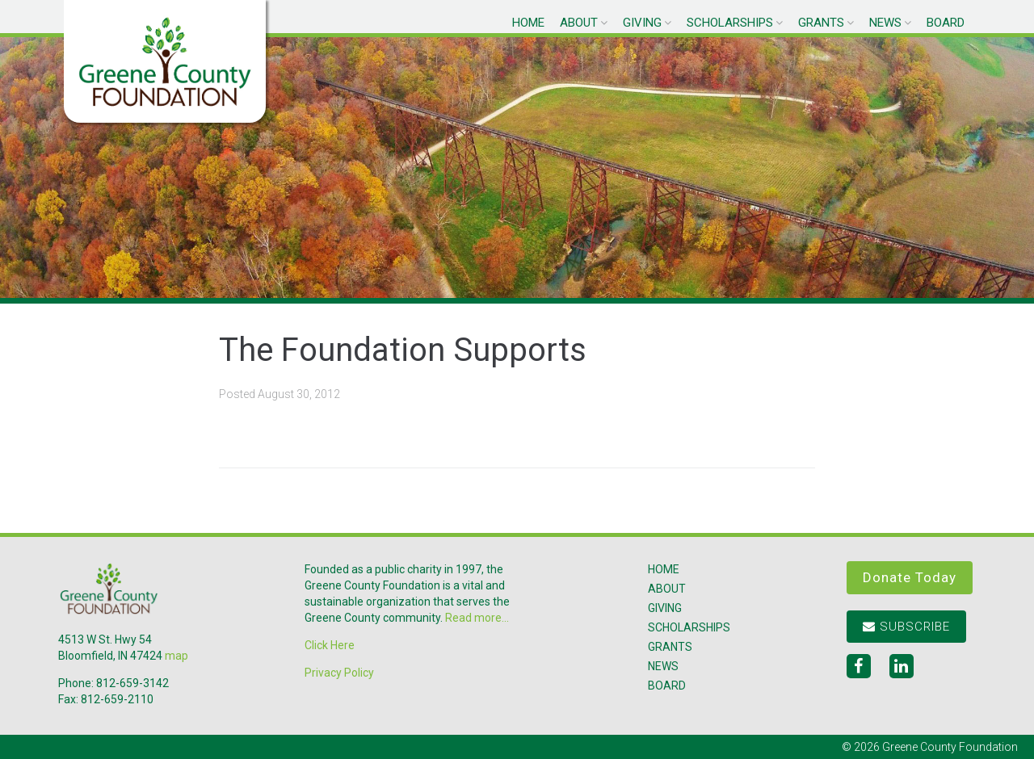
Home (528, 22)
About (579, 22)
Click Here (330, 645)
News (885, 22)
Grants (821, 22)
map (176, 655)
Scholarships (730, 22)
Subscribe (906, 626)
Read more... (477, 617)
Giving (642, 22)
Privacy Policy (339, 672)
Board (946, 22)
